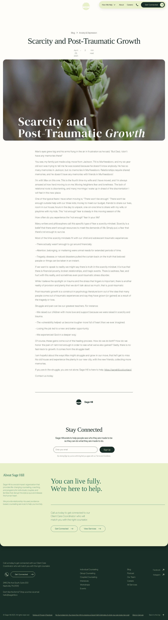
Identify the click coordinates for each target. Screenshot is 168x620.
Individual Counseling (89, 569)
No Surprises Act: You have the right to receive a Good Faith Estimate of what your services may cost (92, 615)
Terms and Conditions (103, 456)
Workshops (85, 585)
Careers (130, 5)
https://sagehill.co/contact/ (118, 370)
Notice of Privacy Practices (42, 615)
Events (83, 588)
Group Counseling (87, 573)
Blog (129, 569)
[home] (86, 6)
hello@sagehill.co (10, 595)
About (121, 5)
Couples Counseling (88, 577)
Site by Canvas (137, 615)
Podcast (130, 573)
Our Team (131, 577)
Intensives (84, 581)
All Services (132, 585)
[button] (109, 4)
